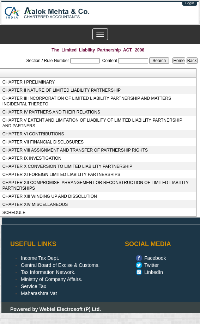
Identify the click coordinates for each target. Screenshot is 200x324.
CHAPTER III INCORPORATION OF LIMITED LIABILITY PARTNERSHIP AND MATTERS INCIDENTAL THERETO (86, 101)
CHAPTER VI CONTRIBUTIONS (33, 134)
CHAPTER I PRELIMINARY (28, 82)
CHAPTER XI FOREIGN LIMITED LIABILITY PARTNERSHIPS (61, 174)
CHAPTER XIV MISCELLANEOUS (35, 204)
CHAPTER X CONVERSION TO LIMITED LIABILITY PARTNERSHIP (67, 166)
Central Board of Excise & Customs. (60, 265)
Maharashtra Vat (39, 293)
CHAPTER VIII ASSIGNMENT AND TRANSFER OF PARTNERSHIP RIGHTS (75, 150)
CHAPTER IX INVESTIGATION (31, 158)
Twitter (151, 265)
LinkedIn (153, 272)
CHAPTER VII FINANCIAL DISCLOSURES (43, 142)
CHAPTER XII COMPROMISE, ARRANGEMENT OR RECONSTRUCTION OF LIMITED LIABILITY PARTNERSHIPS (95, 185)
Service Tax (33, 286)
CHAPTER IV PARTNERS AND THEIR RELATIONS (51, 112)
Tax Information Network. (48, 272)
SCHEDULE (13, 212)
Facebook (155, 258)
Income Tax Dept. (40, 258)
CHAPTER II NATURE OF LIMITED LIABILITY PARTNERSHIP (61, 90)
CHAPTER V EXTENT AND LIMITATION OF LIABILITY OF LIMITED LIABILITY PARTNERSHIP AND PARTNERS (92, 123)
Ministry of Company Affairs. (51, 279)
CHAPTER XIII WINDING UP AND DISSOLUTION (49, 196)
